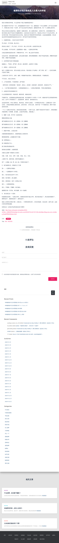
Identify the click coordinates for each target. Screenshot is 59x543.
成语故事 (7, 445)
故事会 (6, 448)
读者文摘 (7, 457)
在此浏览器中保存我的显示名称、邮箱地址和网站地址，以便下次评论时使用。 (23, 274)
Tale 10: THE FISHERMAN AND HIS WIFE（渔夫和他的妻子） (28, 334)
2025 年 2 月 (8, 389)
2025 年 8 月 (8, 371)
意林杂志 (7, 442)
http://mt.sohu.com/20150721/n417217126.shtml (28, 212)
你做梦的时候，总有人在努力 (13, 508)
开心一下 (7, 433)
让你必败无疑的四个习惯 (11, 523)
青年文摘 (7, 463)
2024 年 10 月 (8, 401)
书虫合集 (7, 415)
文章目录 (10, 535)
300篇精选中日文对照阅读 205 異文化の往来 (15, 311)
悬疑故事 (7, 436)
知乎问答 (7, 454)
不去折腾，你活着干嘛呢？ (12, 493)
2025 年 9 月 (8, 368)
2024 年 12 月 (8, 395)
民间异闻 (7, 451)
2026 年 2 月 (8, 354)
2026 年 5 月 (8, 345)
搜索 (5, 289)
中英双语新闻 (8, 412)
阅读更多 (44, 495)
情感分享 (7, 439)
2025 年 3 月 (8, 386)
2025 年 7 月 (8, 374)
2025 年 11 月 (8, 363)
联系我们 (16, 535)
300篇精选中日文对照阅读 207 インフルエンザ (16, 305)
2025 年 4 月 (8, 383)
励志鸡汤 (8, 218)
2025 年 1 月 (8, 392)
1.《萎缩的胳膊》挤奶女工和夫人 (23, 331)
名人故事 (7, 427)
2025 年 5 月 (8, 380)
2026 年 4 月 (8, 348)
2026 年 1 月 (8, 357)
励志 (6, 221)
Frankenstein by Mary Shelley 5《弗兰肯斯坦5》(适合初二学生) (39, 323)
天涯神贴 (7, 430)
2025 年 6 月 (8, 377)
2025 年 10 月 (8, 366)
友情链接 (23, 535)
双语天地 (7, 424)
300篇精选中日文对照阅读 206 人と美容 (14, 314)
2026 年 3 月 (8, 351)
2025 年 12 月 (8, 360)
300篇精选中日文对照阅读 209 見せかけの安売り (17, 302)
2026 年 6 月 (8, 342)
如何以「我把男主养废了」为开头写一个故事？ (27, 325)
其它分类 (7, 418)
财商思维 (7, 460)
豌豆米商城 (42, 539)
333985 (9, 331)
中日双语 (7, 409)
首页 (5, 535)
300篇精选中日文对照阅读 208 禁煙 (13, 308)
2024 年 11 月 (8, 398)
